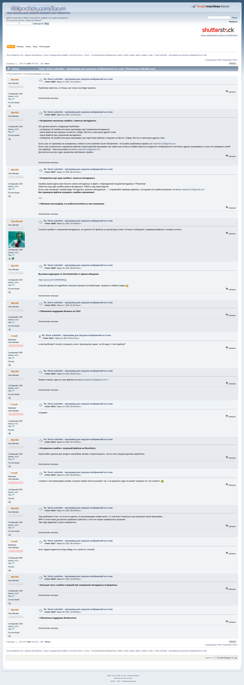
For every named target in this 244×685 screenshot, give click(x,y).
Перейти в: (209, 658)
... (18, 64)
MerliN (15, 79)
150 (36, 64)
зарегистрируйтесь (60, 18)
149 (32, 64)
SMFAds (117, 678)
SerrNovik (17, 221)
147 (24, 64)
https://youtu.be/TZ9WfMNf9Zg (52, 280)
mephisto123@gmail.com (164, 144)
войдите (44, 18)
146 (20, 64)
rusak (150, 55)
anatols (144, 55)
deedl (120, 55)
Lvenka (125, 55)
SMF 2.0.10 (111, 675)
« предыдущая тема (212, 60)
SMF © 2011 (121, 675)
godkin (132, 55)
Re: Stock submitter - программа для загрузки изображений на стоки (78, 79)
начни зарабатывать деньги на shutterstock (218, 34)
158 (41, 64)
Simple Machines (133, 675)
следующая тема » (230, 60)
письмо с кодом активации (29, 20)
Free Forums (127, 678)
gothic (138, 55)
